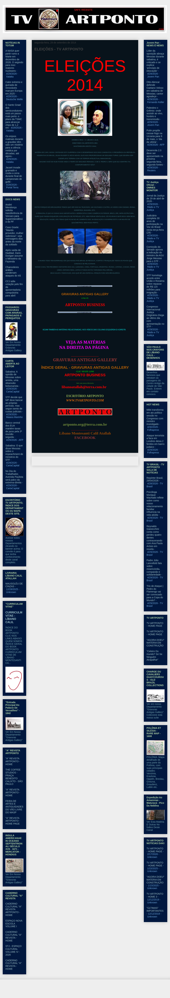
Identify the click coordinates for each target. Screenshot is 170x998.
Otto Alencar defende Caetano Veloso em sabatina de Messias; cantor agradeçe (155, 89)
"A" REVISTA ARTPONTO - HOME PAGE (12, 821)
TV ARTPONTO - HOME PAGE (155, 624)
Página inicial (86, 461)
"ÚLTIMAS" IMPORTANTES (155, 909)
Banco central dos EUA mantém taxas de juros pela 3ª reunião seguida (13, 429)
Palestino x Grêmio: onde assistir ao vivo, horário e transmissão (155, 113)
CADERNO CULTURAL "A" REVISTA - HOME (13, 936)
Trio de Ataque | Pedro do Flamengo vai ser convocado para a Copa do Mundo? (155, 593)
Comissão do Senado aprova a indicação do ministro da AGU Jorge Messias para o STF (155, 254)
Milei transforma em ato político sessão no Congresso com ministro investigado (155, 416)
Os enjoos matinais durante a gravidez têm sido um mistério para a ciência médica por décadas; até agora (14, 146)
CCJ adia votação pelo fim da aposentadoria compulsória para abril (14, 288)
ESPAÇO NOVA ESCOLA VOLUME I (13, 923)
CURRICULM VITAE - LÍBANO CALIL (13, 617)
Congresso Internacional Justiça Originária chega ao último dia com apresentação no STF (155, 316)
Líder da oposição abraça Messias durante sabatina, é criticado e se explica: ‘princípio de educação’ (155, 60)
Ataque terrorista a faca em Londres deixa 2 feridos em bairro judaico (155, 441)
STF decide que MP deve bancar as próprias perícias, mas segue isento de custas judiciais (14, 404)
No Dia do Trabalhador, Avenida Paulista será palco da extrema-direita (14, 477)
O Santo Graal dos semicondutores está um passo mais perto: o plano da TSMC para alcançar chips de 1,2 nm (13, 116)
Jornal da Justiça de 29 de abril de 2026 (155, 198)
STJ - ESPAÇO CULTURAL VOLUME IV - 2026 (13, 950)
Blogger (112, 991)
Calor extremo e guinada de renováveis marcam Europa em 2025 (13, 88)
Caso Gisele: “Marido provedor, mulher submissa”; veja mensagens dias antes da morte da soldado (14, 236)
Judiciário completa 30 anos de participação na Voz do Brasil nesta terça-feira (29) (155, 224)
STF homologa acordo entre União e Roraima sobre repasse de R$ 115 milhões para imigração (155, 284)
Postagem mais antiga (122, 461)
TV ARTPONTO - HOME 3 (155, 895)
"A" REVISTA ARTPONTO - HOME (12, 761)
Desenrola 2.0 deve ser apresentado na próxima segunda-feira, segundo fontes (155, 157)
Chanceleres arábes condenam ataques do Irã (13, 271)
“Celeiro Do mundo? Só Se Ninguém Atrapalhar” (154, 655)
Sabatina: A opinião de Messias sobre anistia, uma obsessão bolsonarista (13, 378)
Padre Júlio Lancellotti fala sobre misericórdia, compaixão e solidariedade (154, 567)
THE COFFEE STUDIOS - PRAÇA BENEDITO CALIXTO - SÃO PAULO (14, 776)
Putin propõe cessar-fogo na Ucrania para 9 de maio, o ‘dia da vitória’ (154, 136)
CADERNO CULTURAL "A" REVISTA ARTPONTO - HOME (13, 909)
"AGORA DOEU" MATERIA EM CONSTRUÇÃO (155, 643)
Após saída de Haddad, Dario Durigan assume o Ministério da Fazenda (14, 256)
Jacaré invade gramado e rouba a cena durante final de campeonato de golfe (13, 174)
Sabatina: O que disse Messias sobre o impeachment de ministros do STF (14, 452)
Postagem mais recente (48, 461)
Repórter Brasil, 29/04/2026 (155, 479)
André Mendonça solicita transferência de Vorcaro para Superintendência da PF (14, 213)
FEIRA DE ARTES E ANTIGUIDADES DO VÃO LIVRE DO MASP (14, 807)
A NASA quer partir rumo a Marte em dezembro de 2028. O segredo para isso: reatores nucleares (14, 60)
